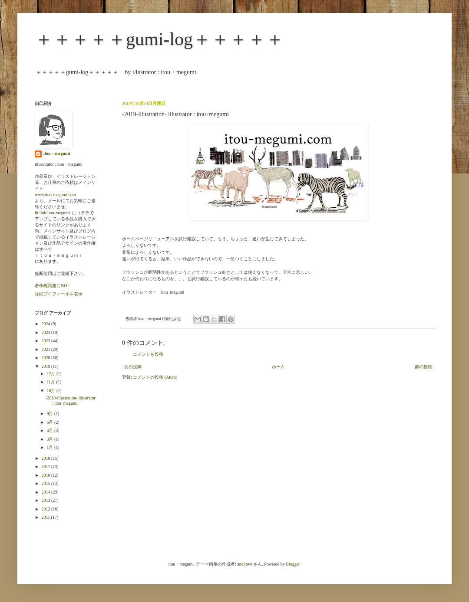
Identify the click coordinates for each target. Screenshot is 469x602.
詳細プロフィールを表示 (59, 293)
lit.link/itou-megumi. (53, 212)
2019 (46, 366)
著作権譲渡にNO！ (53, 285)
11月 (51, 382)
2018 (46, 458)
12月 (51, 373)
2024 (46, 323)
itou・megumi (56, 153)
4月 (50, 430)
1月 (50, 447)
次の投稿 (133, 366)
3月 (50, 439)
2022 (46, 340)
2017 (46, 466)
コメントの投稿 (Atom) (155, 377)
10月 (51, 390)
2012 (46, 509)
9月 (50, 413)
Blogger (293, 564)
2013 (46, 500)
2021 (46, 349)
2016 (46, 475)
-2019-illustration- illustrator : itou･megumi (71, 401)
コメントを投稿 (148, 354)
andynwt (244, 564)
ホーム (278, 366)
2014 (46, 492)
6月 (50, 422)
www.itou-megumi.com (55, 194)
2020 (46, 357)
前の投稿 (423, 366)
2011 (46, 517)
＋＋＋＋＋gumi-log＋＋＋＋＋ (159, 39)
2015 (46, 483)
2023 (46, 332)
